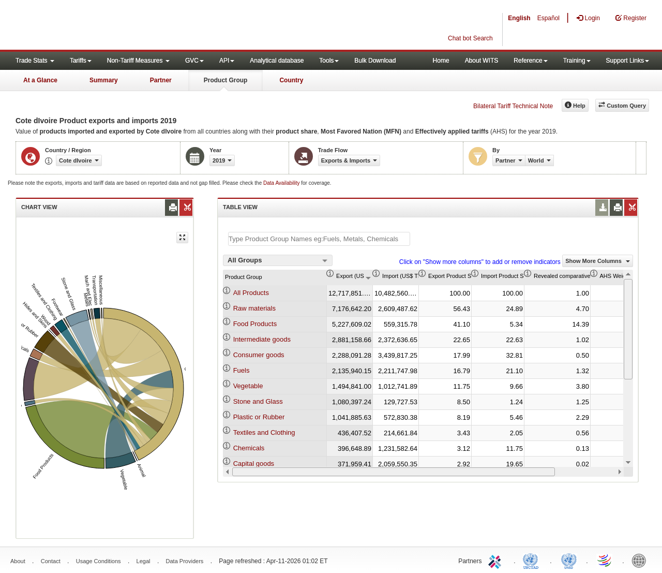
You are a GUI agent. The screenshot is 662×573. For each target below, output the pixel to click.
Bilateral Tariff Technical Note (513, 106)
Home (441, 60)
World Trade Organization (605, 560)
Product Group (226, 80)
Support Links (627, 60)
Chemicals (249, 448)
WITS (103, 26)
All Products (251, 293)
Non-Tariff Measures (138, 60)
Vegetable (248, 386)
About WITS (482, 60)
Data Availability (282, 183)
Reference (530, 60)
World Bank (641, 560)
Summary (103, 80)
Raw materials (254, 308)
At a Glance (40, 80)
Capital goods (254, 463)
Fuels (241, 370)
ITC (496, 560)
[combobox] (278, 260)
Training (577, 60)
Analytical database (277, 60)
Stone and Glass (258, 401)
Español (548, 18)
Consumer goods (258, 355)
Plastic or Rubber (259, 417)
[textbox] (319, 239)
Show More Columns (597, 261)
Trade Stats (35, 60)
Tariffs (81, 60)
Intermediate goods (262, 339)
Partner (161, 80)
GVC (194, 60)
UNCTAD (532, 560)
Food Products (255, 324)
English (519, 18)
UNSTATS (569, 560)
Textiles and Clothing (264, 432)
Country (291, 80)
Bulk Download (375, 60)
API (226, 60)
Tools (329, 60)
